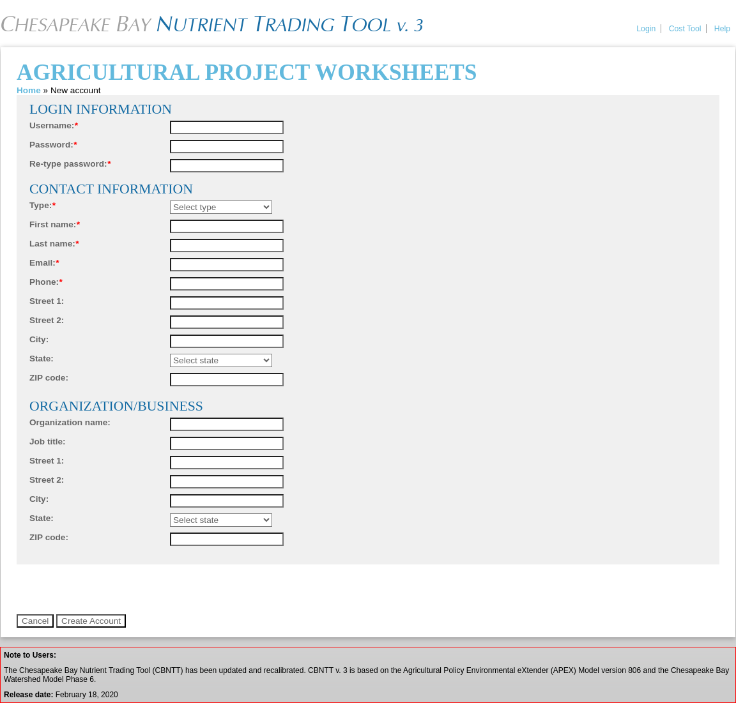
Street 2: (46, 320)
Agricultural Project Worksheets (247, 72)
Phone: (45, 282)
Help (722, 28)
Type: (42, 205)
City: (39, 339)
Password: (53, 144)
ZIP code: (48, 377)
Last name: (54, 243)
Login (646, 28)
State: (41, 358)
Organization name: (70, 422)
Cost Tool (685, 28)
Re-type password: (70, 164)
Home (29, 90)
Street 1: (46, 301)
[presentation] (114, 589)
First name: (54, 224)
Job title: (47, 441)
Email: (44, 263)
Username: (53, 125)
